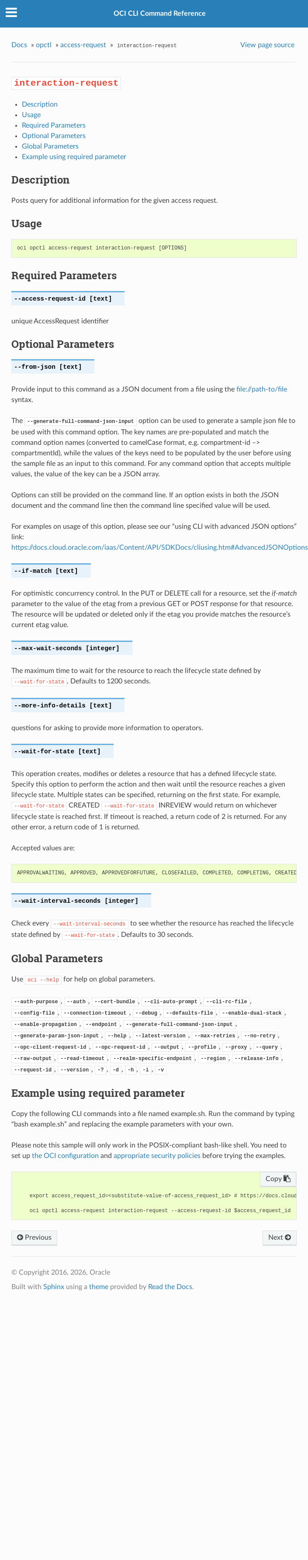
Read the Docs (170, 1286)
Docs (19, 45)
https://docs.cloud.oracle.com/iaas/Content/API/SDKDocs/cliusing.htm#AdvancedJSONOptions (159, 547)
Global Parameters (50, 146)
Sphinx (53, 1286)
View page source (267, 45)
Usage (31, 114)
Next (279, 1237)
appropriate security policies (157, 1155)
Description (40, 104)
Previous (34, 1237)
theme (98, 1286)
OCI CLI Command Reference (160, 13)
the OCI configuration (65, 1155)
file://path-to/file (261, 389)
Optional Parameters (54, 135)
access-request (83, 45)
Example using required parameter (74, 156)
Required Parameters (54, 125)
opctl (44, 45)
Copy (278, 1178)
